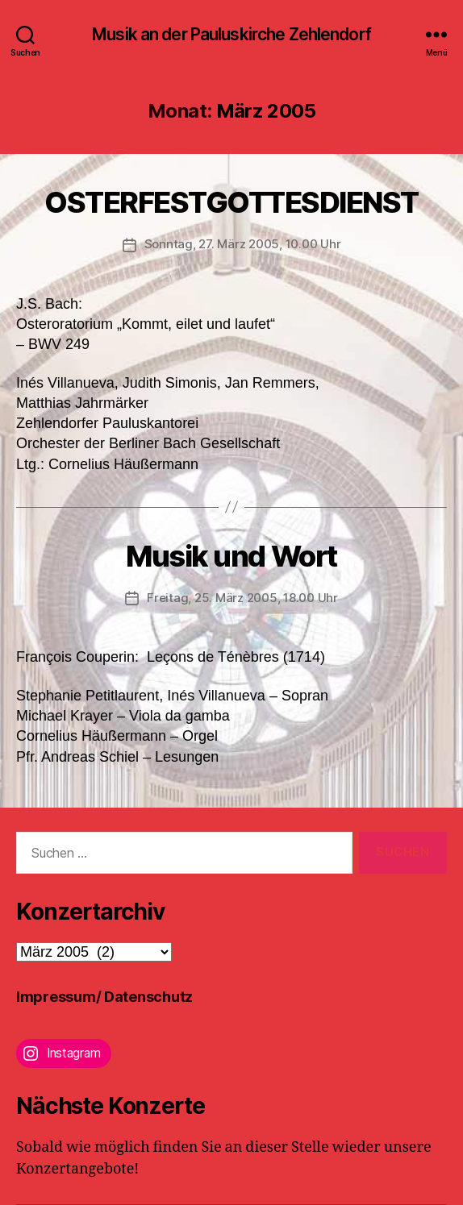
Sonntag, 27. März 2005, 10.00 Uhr (242, 243)
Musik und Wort (231, 556)
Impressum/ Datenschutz (104, 996)
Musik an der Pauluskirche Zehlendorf (231, 34)
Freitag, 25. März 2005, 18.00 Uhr (242, 597)
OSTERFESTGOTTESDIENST (231, 202)
